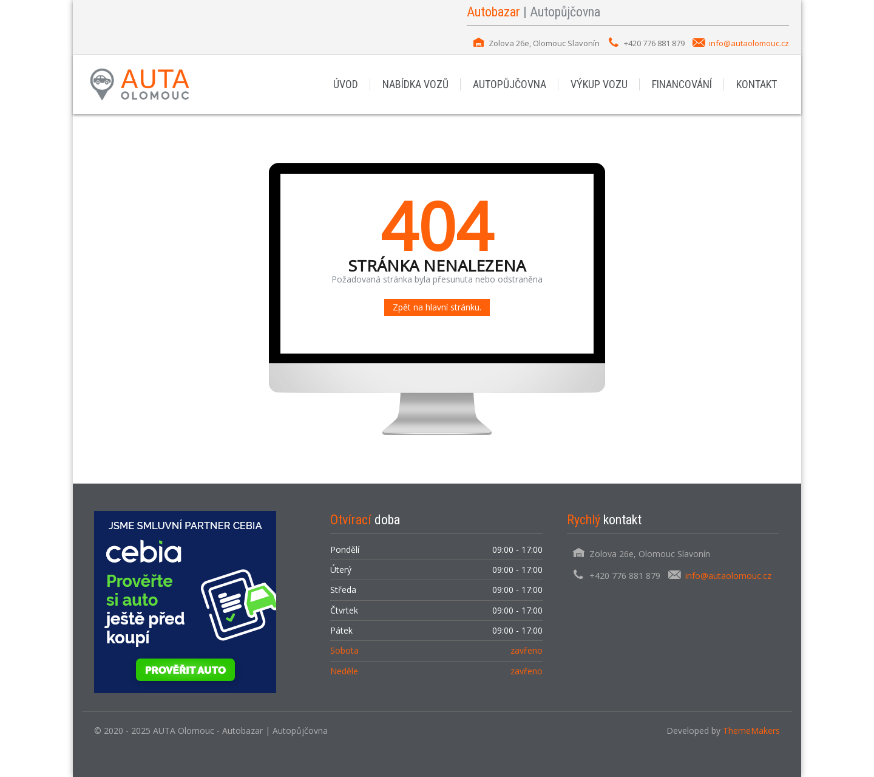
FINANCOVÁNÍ (682, 84)
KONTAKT (756, 84)
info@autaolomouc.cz (749, 43)
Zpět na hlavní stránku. (437, 307)
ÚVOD (345, 84)
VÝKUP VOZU (599, 84)
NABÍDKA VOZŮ (415, 84)
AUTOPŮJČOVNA (509, 84)
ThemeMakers (751, 730)
